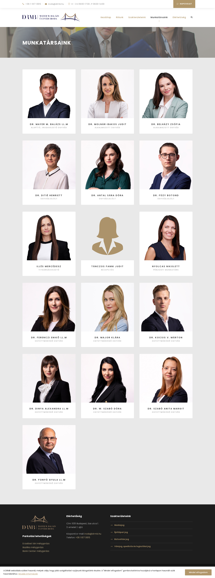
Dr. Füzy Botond (166, 195)
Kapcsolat (184, 4)
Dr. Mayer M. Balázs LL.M (49, 124)
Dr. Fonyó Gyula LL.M (49, 479)
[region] (107, 572)
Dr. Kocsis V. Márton (166, 337)
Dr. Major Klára (107, 337)
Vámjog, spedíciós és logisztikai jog (132, 546)
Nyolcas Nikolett (166, 266)
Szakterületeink (137, 17)
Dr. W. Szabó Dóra (107, 408)
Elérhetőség (179, 17)
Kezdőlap (106, 17)
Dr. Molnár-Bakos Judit (107, 124)
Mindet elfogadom (198, 572)
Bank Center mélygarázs (35, 551)
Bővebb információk (28, 574)
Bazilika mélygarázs (32, 547)
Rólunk (119, 17)
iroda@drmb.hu (56, 3)
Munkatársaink (159, 17)
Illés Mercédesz (49, 266)
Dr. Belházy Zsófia (166, 124)
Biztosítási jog (121, 539)
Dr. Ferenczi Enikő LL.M (49, 337)
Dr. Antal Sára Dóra (107, 195)
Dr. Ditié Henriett (49, 195)
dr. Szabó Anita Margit (166, 408)
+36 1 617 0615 (83, 537)
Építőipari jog (121, 532)
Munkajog (119, 525)
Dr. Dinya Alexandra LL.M (49, 408)
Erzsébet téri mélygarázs (35, 543)
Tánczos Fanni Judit (107, 266)
